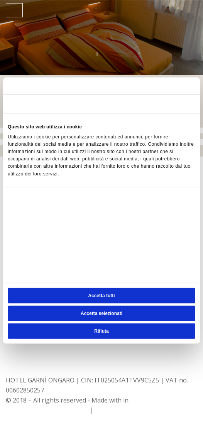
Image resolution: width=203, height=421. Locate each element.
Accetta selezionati (101, 313)
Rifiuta (101, 330)
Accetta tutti (101, 295)
